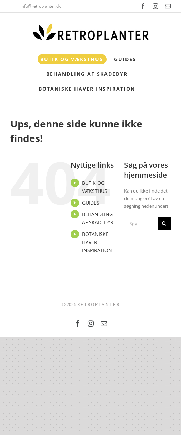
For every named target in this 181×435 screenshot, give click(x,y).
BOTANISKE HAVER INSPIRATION (97, 242)
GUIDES (90, 202)
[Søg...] (141, 223)
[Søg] (164, 223)
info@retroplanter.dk (41, 6)
